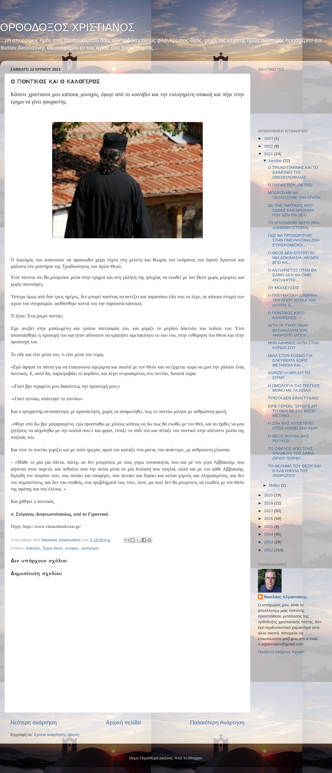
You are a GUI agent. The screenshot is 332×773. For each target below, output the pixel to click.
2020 (269, 495)
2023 (269, 138)
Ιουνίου (276, 160)
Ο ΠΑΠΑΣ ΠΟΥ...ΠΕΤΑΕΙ (290, 185)
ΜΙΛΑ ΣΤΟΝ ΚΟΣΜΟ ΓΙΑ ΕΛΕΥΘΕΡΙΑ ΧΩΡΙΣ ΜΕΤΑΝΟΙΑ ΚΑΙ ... (290, 360)
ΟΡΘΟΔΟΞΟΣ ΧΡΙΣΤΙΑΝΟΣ (67, 27)
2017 (269, 511)
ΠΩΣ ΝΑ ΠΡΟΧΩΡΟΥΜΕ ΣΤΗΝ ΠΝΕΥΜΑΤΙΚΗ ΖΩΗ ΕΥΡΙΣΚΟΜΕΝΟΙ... (294, 240)
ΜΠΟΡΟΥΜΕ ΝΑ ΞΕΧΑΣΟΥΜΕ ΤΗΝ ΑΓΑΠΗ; (294, 195)
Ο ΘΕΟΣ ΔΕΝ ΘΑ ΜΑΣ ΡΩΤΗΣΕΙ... (288, 438)
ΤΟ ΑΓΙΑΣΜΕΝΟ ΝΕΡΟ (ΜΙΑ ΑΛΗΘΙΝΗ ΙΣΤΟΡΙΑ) (293, 225)
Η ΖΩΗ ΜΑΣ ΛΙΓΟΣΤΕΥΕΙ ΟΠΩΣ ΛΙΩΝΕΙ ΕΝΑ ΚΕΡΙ (292, 425)
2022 (269, 146)
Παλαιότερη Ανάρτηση (217, 722)
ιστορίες (72, 548)
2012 (269, 550)
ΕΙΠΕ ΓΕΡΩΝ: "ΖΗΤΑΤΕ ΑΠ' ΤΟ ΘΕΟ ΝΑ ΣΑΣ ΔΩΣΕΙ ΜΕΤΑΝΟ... (293, 411)
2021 (269, 154)
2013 (269, 542)
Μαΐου (275, 485)
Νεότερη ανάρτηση (33, 722)
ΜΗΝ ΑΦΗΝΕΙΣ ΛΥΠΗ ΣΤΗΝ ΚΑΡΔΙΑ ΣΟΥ (293, 345)
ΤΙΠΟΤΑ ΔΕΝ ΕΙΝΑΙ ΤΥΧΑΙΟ (293, 398)
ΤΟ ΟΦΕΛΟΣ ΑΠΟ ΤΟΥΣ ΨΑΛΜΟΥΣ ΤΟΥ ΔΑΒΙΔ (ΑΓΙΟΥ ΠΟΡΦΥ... (291, 453)
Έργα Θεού (53, 548)
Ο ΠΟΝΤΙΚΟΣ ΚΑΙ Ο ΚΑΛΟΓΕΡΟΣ (286, 315)
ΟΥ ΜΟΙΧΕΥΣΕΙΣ (283, 287)
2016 (269, 518)
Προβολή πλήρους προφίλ (281, 652)
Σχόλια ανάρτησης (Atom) (56, 734)
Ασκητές (33, 548)
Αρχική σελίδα (123, 722)
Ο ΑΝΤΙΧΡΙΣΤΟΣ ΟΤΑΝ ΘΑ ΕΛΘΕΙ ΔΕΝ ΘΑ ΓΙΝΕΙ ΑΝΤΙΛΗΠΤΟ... (292, 275)
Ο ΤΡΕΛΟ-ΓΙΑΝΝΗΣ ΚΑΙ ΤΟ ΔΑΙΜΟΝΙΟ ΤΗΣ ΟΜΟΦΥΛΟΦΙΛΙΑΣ (293, 172)
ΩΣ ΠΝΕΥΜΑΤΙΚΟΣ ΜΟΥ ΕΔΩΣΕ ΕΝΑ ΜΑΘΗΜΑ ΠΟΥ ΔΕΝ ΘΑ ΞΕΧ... (291, 210)
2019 (269, 503)
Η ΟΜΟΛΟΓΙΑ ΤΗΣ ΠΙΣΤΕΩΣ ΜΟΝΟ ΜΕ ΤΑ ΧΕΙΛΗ (294, 388)
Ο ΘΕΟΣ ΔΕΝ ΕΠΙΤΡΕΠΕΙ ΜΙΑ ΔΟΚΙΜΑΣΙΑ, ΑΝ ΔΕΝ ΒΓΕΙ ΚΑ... (293, 258)
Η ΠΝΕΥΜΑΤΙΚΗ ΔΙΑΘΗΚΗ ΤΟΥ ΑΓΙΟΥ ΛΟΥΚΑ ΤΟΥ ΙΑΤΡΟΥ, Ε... (292, 300)
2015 (269, 526)
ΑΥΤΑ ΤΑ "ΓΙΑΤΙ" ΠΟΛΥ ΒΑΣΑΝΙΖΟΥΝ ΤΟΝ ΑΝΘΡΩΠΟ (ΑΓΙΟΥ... (289, 330)
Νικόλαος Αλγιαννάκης (285, 597)
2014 (269, 534)
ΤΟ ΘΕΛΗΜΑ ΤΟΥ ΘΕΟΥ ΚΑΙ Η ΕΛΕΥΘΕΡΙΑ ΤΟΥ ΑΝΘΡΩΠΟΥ (294, 471)
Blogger (195, 758)
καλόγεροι (90, 548)
